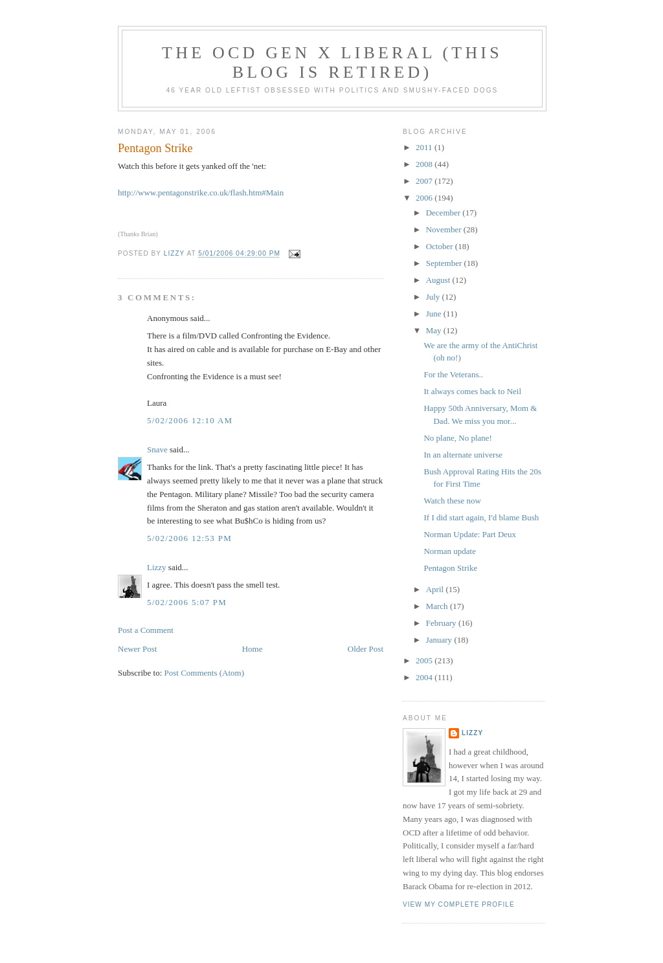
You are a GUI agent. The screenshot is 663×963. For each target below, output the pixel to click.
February (442, 623)
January (440, 640)
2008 (425, 164)
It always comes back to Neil (472, 391)
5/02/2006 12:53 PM (189, 538)
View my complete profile (459, 904)
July (434, 297)
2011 (425, 147)
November (445, 229)
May (435, 330)
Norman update (449, 551)
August (439, 280)
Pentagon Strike (450, 568)
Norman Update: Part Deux (469, 534)
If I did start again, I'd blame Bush (481, 517)
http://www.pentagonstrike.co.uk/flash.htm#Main (201, 192)
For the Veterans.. (452, 374)
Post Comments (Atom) (204, 673)
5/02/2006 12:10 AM (189, 420)
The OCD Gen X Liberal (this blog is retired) (332, 62)
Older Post (365, 649)
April (436, 589)
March (438, 606)
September (445, 263)
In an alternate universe (462, 454)
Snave (157, 449)
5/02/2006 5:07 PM (187, 602)
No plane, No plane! (457, 438)
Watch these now (451, 500)
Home (252, 649)
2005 (425, 660)
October (440, 246)
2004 (425, 677)
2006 (425, 198)
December (444, 212)
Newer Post (137, 649)
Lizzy (156, 567)
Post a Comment (146, 630)
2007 (425, 181)
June (435, 313)
